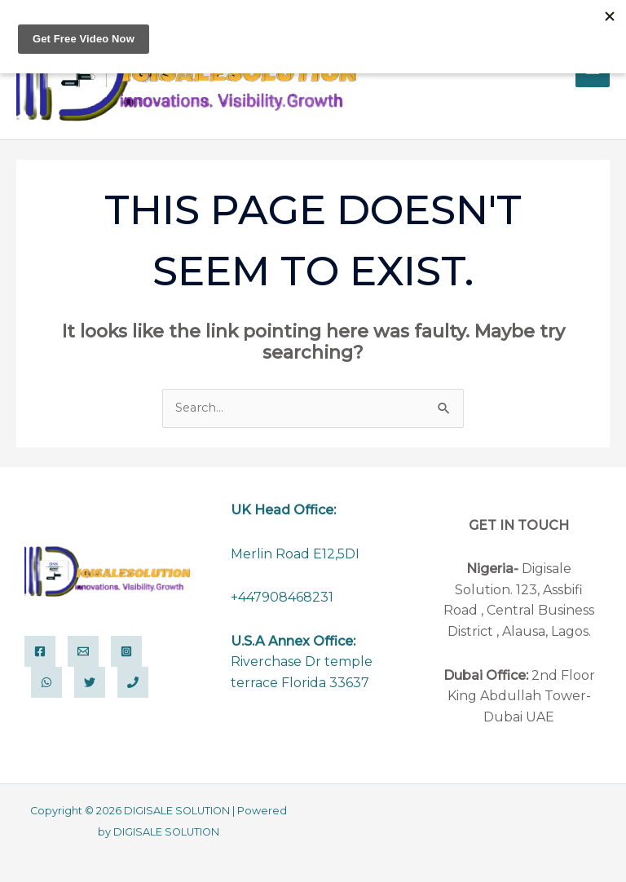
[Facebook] (39, 651)
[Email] (83, 651)
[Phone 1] (132, 682)
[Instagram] (126, 651)
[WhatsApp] (46, 682)
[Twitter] (89, 682)
